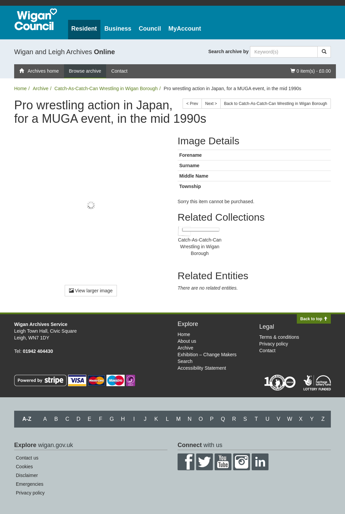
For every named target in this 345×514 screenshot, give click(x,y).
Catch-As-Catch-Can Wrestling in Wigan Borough (106, 88)
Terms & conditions (279, 337)
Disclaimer (27, 475)
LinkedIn (260, 461)
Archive (41, 88)
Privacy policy (273, 343)
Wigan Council (35, 19)
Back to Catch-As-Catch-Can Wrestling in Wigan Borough (275, 103)
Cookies (24, 466)
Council (150, 28)
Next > (211, 103)
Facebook (186, 461)
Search (185, 361)
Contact (119, 71)
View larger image (91, 290)
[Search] (324, 52)
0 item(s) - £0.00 (310, 70)
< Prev (192, 103)
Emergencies (29, 484)
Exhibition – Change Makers (207, 354)
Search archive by (228, 51)
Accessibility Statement (202, 368)
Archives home (39, 71)
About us (187, 341)
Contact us (27, 458)
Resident (84, 28)
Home (20, 88)
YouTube (223, 461)
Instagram (241, 461)
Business (117, 28)
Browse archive (85, 71)
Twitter (204, 461)
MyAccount (184, 28)
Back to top (313, 319)
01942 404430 (38, 351)
